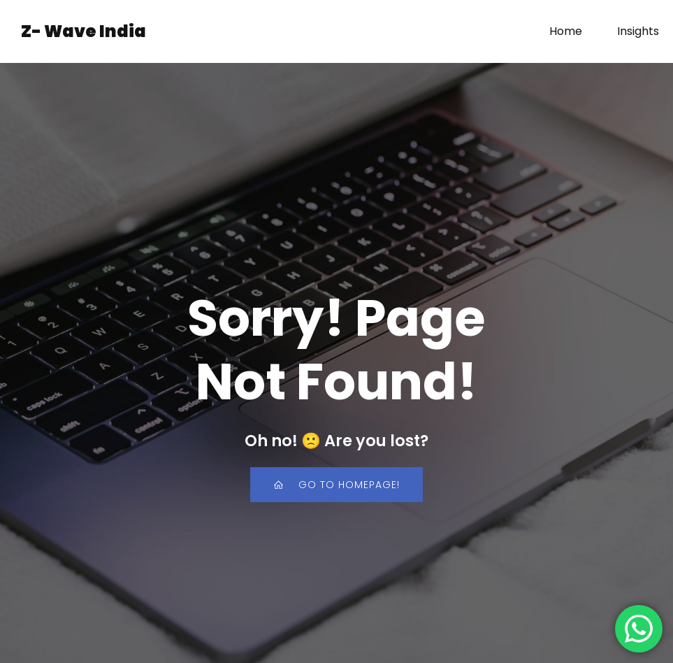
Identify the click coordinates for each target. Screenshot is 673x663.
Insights (638, 31)
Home (565, 31)
